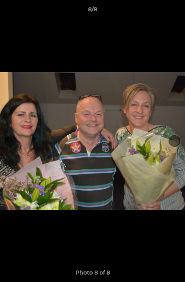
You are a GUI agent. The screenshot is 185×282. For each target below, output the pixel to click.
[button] (175, 11)
